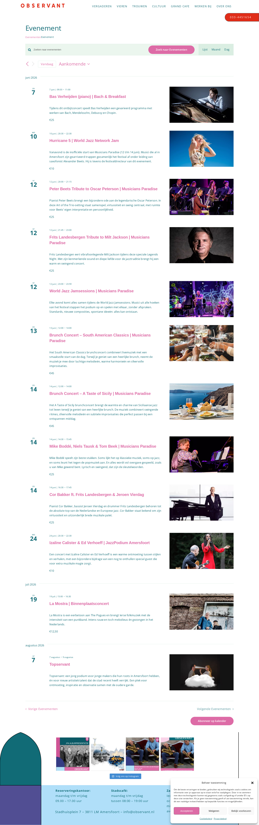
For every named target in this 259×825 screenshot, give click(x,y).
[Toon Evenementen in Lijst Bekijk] (205, 49)
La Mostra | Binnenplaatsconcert (79, 603)
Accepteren (186, 810)
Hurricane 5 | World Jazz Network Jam (84, 140)
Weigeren (214, 810)
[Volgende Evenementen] (33, 64)
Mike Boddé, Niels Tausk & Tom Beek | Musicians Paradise (102, 446)
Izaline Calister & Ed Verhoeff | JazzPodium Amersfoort (99, 542)
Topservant (59, 664)
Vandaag (47, 64)
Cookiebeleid (206, 818)
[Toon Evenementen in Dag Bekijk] (226, 49)
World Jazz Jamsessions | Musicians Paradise (91, 291)
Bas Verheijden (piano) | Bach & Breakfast (87, 96)
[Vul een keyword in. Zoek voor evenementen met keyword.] (89, 50)
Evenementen (33, 37)
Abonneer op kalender (212, 721)
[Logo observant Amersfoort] (43, 4)
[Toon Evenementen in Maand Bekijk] (216, 49)
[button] (252, 782)
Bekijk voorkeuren (241, 810)
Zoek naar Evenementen (171, 49)
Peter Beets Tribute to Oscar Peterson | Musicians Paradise (103, 189)
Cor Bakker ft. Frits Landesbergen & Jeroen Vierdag (96, 494)
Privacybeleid (220, 818)
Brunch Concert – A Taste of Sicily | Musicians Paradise (100, 393)
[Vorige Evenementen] (27, 64)
